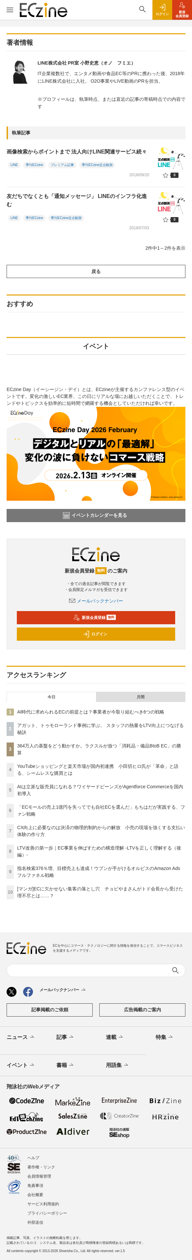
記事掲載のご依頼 (49, 1009)
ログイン (95, 634)
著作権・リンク (41, 1167)
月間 (140, 697)
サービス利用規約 (43, 1204)
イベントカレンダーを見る (95, 515)
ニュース (21, 1037)
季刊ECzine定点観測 (97, 165)
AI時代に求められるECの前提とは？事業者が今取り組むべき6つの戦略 (90, 711)
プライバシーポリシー (47, 1213)
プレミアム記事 (62, 165)
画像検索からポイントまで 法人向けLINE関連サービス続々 (77, 151)
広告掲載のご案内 (142, 1009)
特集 (165, 1037)
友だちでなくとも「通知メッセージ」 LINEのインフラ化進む (77, 200)
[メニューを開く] (10, 10)
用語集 (117, 1065)
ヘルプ (33, 1158)
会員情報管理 (39, 1176)
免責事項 (35, 1185)
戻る (96, 271)
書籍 (65, 1065)
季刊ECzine (34, 165)
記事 (65, 1037)
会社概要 (35, 1194)
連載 (115, 1037)
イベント (21, 1065)
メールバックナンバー (96, 600)
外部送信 (35, 1222)
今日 (51, 697)
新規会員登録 (94, 617)
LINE (14, 165)
